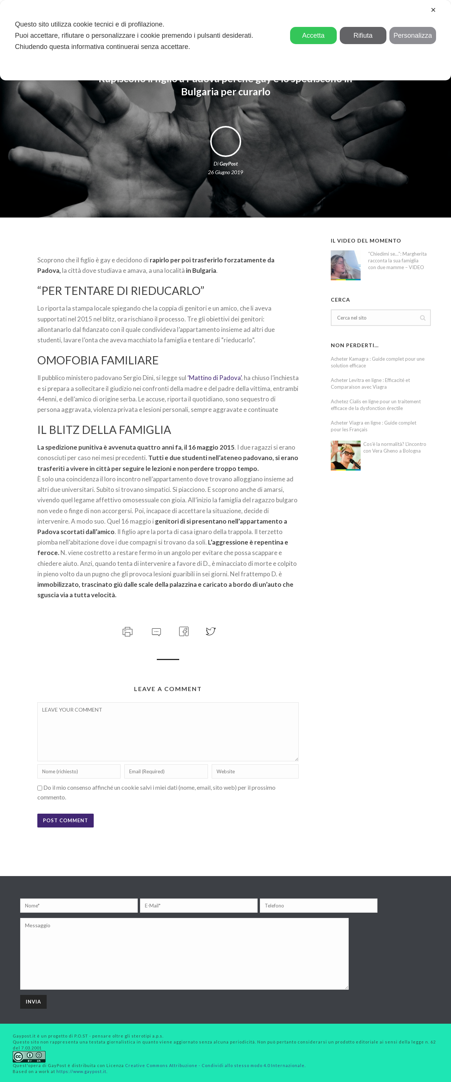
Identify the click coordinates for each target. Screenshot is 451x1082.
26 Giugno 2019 (225, 172)
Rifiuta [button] (363, 35)
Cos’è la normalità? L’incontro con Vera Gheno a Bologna (394, 447)
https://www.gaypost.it (81, 1071)
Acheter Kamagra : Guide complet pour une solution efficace (377, 362)
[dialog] (225, 40)
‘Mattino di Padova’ (213, 378)
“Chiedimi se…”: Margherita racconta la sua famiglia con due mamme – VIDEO (397, 260)
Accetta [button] (313, 35)
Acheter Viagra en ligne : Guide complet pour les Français (373, 426)
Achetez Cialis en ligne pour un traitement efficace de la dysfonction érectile (376, 404)
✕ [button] (433, 10)
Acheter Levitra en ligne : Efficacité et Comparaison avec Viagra (370, 383)
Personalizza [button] (413, 35)
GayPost (229, 163)
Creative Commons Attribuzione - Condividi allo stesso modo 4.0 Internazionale (215, 1065)
